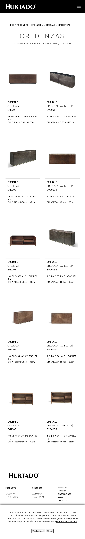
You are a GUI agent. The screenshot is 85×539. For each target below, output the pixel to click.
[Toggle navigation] (79, 6)
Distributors (64, 494)
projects (62, 487)
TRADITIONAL (12, 496)
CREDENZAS (64, 25)
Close (50, 531)
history (62, 491)
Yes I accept (38, 531)
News (60, 497)
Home (11, 25)
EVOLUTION (37, 25)
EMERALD (50, 25)
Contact (62, 501)
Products (22, 25)
